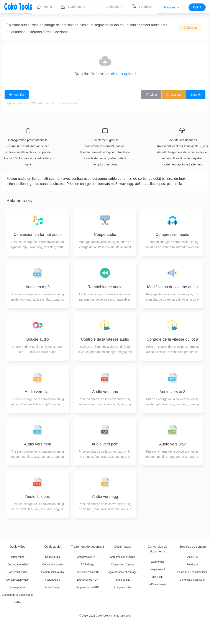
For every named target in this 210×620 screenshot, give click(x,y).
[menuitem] (44, 6)
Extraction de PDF (87, 579)
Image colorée (122, 587)
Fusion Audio (52, 579)
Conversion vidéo (17, 572)
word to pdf (157, 561)
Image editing (122, 579)
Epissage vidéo (17, 587)
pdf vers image (157, 584)
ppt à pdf (158, 576)
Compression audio (52, 572)
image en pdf (157, 569)
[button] (172, 7)
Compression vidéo (17, 579)
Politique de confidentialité (192, 572)
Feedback (192, 564)
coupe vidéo (17, 556)
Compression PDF (87, 556)
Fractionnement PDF (87, 572)
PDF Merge (87, 564)
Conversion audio (52, 564)
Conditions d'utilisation (192, 579)
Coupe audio (52, 556)
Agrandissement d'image (122, 572)
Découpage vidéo (17, 564)
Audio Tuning (52, 587)
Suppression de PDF (87, 587)
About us (192, 556)
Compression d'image (122, 556)
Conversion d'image (122, 564)
